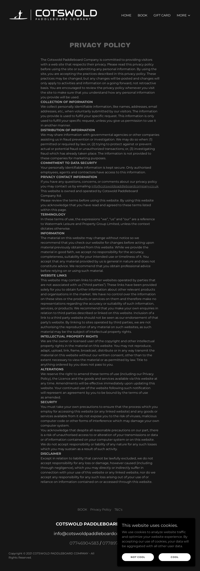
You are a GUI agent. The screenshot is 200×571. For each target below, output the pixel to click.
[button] (184, 15)
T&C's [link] (118, 509)
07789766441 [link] (116, 543)
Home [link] (126, 15)
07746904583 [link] (84, 543)
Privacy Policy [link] (100, 509)
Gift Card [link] (162, 15)
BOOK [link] (142, 15)
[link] (53, 14)
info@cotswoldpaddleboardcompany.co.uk (125, 186)
